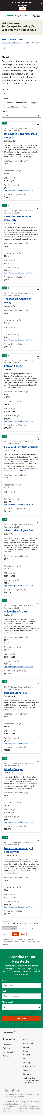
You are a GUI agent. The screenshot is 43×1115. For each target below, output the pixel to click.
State (27, 43)
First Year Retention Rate (11, 43)
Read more (22, 471)
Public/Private (21, 103)
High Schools (8, 1052)
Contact (26, 1055)
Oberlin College (13, 769)
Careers (26, 1047)
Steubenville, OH (11, 855)
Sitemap (26, 1062)
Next (15, 934)
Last (23, 934)
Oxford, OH (8, 534)
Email (4, 991)
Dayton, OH (8, 615)
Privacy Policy (29, 1066)
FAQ (24, 1059)
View (22, 9)
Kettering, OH (9, 306)
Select (5, 1007)
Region (34, 103)
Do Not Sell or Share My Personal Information (31, 1080)
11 (9, 934)
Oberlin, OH (8, 773)
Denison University (15, 692)
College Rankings (17, 39)
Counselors (7, 1044)
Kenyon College (13, 366)
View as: (5, 111)
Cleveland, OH (9, 223)
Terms (26, 1070)
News (25, 1051)
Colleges (6, 1048)
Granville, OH (9, 696)
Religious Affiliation (11, 107)
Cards (6, 115)
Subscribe (21, 1018)
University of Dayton (16, 611)
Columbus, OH (10, 141)
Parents (6, 1056)
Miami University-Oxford (19, 530)
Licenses (27, 1074)
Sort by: (5, 90)
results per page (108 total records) (20, 923)
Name (4, 980)
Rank (5, 94)
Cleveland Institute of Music (21, 447)
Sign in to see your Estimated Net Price (18, 190)
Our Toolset (28, 1043)
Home (4, 39)
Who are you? (7, 1002)
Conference (8, 103)
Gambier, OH (9, 369)
